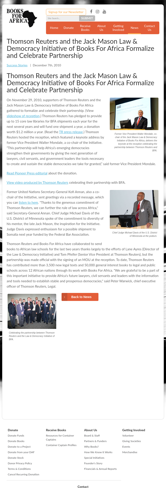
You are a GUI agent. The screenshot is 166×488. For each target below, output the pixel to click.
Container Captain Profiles (61, 445)
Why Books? (91, 446)
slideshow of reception (23, 116)
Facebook (91, 12)
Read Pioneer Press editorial (27, 173)
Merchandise (129, 452)
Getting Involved (118, 28)
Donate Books (16, 441)
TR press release (71, 132)
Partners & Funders (95, 441)
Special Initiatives (94, 457)
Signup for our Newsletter (66, 12)
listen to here (28, 202)
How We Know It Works (98, 452)
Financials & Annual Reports (100, 468)
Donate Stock (16, 457)
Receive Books (85, 28)
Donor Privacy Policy (20, 463)
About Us (101, 28)
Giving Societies (131, 441)
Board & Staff (92, 435)
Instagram (97, 12)
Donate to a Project (19, 446)
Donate (69, 28)
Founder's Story (93, 463)
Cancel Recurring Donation (23, 474)
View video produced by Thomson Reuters (37, 182)
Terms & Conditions (19, 468)
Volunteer (128, 435)
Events (126, 446)
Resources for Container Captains (60, 437)
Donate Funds (16, 435)
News (134, 28)
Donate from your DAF (21, 452)
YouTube (104, 12)
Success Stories (17, 65)
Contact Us (149, 28)
